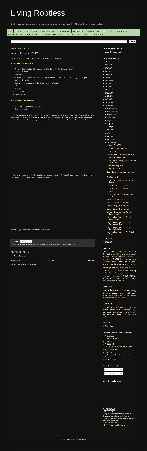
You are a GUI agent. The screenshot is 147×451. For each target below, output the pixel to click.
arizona (119, 254)
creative (106, 310)
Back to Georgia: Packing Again (118, 209)
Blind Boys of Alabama (19, 117)
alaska (113, 254)
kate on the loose (125, 261)
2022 (107, 74)
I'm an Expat (111, 151)
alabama (106, 254)
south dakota (132, 273)
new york (115, 270)
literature (122, 307)
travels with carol (109, 278)
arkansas (127, 254)
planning (106, 293)
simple (105, 295)
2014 (107, 99)
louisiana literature (123, 310)
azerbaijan (31, 244)
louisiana (116, 264)
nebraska (121, 267)
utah (104, 280)
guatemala (126, 259)
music (57, 244)
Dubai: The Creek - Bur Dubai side (119, 185)
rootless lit (106, 273)
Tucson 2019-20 (64, 31)
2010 (107, 242)
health (128, 293)
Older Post (90, 261)
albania (19, 244)
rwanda (114, 273)
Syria (17, 109)
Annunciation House (112, 339)
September (111, 117)
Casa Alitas (109, 341)
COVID (106, 251)
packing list (124, 290)
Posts (107, 370)
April (109, 133)
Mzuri (127, 414)
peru (126, 270)
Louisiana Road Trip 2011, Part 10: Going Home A (119, 218)
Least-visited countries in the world (28, 106)
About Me (18, 31)
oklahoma (121, 270)
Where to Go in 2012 (114, 145)
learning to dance (109, 314)
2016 (107, 93)
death (114, 293)
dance (114, 307)
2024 (107, 68)
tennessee (118, 276)
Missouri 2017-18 (93, 31)
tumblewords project (110, 312)
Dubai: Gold (111, 191)
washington (109, 280)
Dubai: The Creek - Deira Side (117, 188)
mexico (125, 264)
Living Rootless (38, 12)
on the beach (131, 295)
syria (69, 244)
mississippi (107, 268)
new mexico (63, 244)
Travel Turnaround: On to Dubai (118, 203)
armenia (25, 244)
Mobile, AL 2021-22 (30, 31)
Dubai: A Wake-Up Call (115, 169)
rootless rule (107, 297)
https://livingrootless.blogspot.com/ (115, 425)
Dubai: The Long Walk (115, 166)
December (111, 108)
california (113, 256)
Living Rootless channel (113, 52)
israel (109, 261)
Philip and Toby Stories (127, 251)
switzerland (106, 276)
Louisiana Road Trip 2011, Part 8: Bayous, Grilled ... (119, 228)
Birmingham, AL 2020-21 (48, 31)
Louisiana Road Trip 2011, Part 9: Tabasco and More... (119, 223)
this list (37, 58)
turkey (74, 244)
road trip (132, 270)
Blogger (83, 439)
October (110, 114)
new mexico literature (127, 312)
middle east (132, 264)
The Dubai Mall (112, 177)
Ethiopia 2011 (69, 34)
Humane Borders (111, 350)
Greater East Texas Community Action (118, 347)
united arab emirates (128, 278)
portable (107, 290)
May (109, 130)
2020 (107, 80)
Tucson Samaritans (112, 360)
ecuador (105, 259)
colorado (133, 256)
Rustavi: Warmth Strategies (116, 158)
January (110, 142)
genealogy (123, 297)
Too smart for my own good (117, 295)
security (133, 290)
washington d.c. (119, 280)
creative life (131, 308)
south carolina (122, 273)
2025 (107, 65)
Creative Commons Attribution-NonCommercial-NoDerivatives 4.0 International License (119, 418)
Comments (109, 374)
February (110, 139)
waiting (113, 297)
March (109, 136)
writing (134, 310)
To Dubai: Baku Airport (115, 200)
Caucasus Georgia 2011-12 (53, 34)
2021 (107, 77)
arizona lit (128, 314)
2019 (107, 83)
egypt (110, 259)
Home (10, 31)
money (121, 293)
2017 (107, 90)
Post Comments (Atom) (28, 264)
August (110, 121)
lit (124, 314)
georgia (42, 244)
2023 (107, 71)
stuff (115, 290)
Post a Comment (20, 256)
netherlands (128, 267)
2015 (107, 96)
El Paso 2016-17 (107, 31)
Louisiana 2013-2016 (15, 34)
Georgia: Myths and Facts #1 (117, 148)
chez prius (126, 256)
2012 (107, 105)
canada (119, 256)
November (111, 111)
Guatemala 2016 (121, 31)
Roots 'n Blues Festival (23, 177)
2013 (107, 102)
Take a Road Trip (98, 34)
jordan (117, 261)
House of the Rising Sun (67, 117)
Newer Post (15, 261)
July (109, 124)
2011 (107, 239)
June (109, 127)
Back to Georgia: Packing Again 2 (119, 206)
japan (113, 261)
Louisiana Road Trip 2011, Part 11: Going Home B (119, 213)
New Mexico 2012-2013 (33, 34)
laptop (134, 293)
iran (47, 244)
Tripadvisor (109, 326)
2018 (107, 87)
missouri (51, 244)
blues (37, 244)
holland (134, 259)
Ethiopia (114, 251)
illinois (105, 261)
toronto (133, 276)
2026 (107, 62)
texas (125, 275)
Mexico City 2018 (78, 31)
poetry (112, 310)
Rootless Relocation (83, 34)
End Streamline (110, 344)
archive (118, 297)
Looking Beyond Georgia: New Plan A (120, 154)
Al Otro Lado (109, 336)
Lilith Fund (108, 352)
